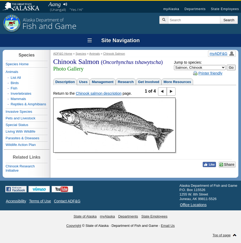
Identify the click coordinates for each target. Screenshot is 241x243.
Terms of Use (40, 201)
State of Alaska (24, 7)
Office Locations (193, 205)
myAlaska (171, 9)
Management (102, 82)
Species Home (17, 64)
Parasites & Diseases (22, 138)
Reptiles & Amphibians (28, 104)
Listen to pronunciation (65, 4)
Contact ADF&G (67, 201)
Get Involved (148, 82)
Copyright (73, 226)
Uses (83, 82)
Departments (195, 9)
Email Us (168, 226)
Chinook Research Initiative (20, 168)
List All (16, 78)
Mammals (18, 99)
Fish (14, 88)
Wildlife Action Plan (21, 145)
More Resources (177, 82)
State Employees (225, 9)
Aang (54, 4)
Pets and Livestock (20, 118)
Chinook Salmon (114, 53)
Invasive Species (19, 112)
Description (65, 82)
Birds (15, 83)
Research (126, 82)
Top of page (222, 235)
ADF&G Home (62, 53)
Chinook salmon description (99, 93)
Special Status (17, 125)
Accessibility (16, 201)
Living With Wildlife (20, 131)
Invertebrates (21, 94)
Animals (94, 53)
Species (81, 53)
